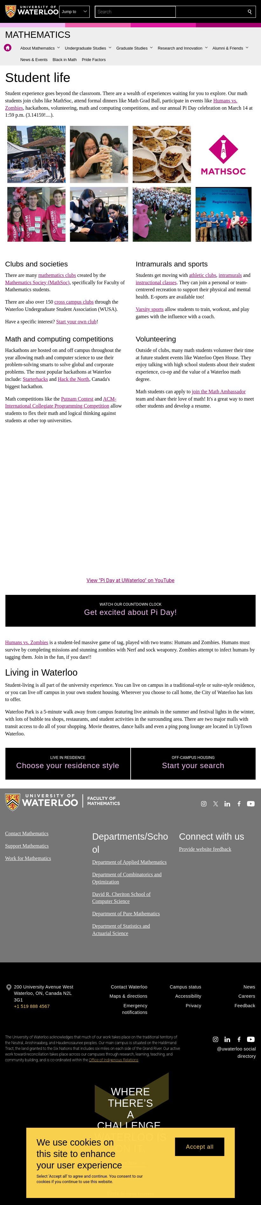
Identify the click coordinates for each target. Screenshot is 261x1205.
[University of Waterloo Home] (32, 11)
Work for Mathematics (28, 858)
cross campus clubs (74, 302)
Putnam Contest (77, 398)
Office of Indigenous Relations (113, 1060)
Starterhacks (35, 379)
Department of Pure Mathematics (126, 913)
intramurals (230, 275)
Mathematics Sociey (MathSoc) (37, 282)
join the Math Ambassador (218, 391)
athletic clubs (202, 275)
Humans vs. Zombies (26, 642)
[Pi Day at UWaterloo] (130, 505)
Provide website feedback (205, 849)
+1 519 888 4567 (32, 1006)
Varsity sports (150, 309)
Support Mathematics (27, 845)
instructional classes (156, 282)
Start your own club (76, 321)
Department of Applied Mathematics (129, 862)
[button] (204, 11)
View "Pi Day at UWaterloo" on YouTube (130, 580)
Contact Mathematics (26, 833)
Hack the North (73, 379)
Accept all (200, 1147)
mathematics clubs (57, 275)
